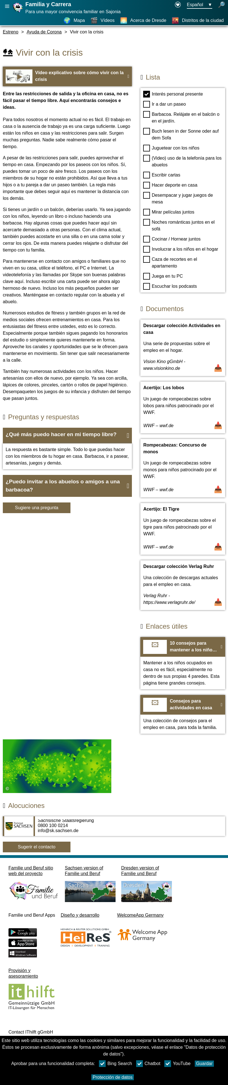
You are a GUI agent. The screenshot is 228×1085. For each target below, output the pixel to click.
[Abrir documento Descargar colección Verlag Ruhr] (182, 585)
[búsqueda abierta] (221, 5)
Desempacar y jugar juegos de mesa (178, 198)
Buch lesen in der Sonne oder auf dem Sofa (181, 134)
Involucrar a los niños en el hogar (180, 249)
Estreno (10, 32)
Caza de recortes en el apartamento (170, 262)
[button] (67, 435)
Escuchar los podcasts (170, 286)
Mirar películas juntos (168, 212)
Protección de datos (112, 1077)
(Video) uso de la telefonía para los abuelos (182, 161)
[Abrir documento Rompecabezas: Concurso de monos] (182, 468)
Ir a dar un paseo (164, 104)
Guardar (204, 1063)
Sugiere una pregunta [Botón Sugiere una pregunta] (36, 507)
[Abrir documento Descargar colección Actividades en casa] (182, 348)
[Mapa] (74, 20)
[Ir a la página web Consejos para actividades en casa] (182, 714)
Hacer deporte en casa (170, 185)
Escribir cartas (161, 175)
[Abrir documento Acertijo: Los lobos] (182, 407)
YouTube (177, 1063)
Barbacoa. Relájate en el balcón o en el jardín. (181, 117)
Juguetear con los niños (171, 148)
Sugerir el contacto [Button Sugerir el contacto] (36, 846)
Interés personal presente (173, 94)
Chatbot (148, 1063)
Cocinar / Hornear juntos (171, 239)
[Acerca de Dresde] (143, 20)
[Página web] (18, 12)
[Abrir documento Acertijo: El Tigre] (182, 529)
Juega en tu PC (163, 276)
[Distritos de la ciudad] (197, 20)
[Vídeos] (102, 20)
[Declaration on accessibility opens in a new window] (177, 5)
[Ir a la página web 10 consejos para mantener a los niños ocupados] (182, 663)
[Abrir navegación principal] (7, 6)
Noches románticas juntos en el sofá (178, 225)
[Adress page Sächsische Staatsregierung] (114, 829)
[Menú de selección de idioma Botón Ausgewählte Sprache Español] (199, 5)
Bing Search (115, 1063)
